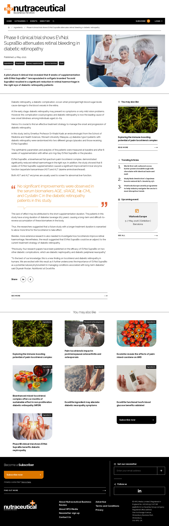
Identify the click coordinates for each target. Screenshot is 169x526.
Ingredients (8, 63)
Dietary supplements (34, 63)
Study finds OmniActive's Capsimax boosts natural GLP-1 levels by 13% (139, 180)
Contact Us (65, 517)
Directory (45, 21)
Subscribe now (127, 420)
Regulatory (20, 63)
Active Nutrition (51, 63)
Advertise (101, 502)
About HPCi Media (68, 509)
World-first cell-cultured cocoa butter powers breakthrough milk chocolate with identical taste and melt (139, 170)
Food (61, 63)
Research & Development (93, 322)
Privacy (99, 510)
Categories (19, 21)
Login (157, 21)
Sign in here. (26, 482)
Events (33, 21)
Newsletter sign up (69, 513)
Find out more (11, 490)
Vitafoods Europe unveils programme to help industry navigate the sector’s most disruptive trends (140, 188)
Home (9, 21)
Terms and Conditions (107, 506)
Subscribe (142, 21)
